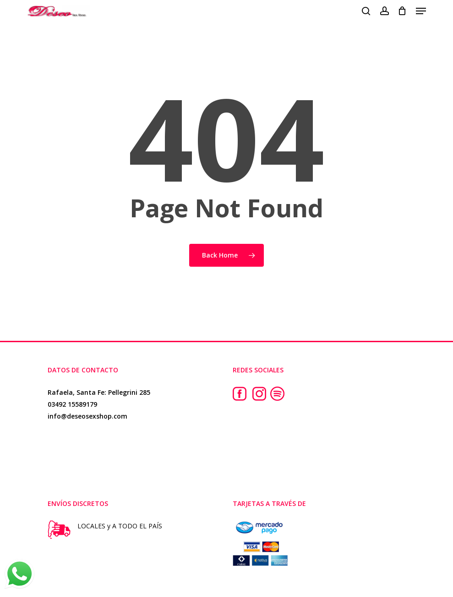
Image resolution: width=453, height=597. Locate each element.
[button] (421, 11)
